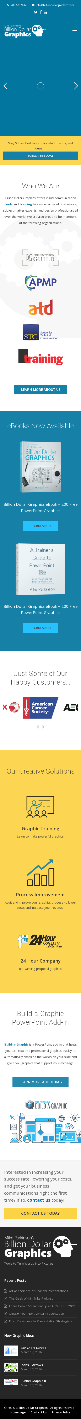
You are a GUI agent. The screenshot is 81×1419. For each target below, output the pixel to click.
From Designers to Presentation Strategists (40, 1321)
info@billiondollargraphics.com (55, 5)
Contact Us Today (40, 1213)
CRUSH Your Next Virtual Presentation (36, 1313)
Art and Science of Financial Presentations (38, 1291)
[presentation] (38, 727)
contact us (38, 1200)
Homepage (18, 1412)
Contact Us (39, 1412)
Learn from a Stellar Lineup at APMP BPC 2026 (42, 1306)
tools (8, 204)
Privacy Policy (61, 1412)
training (26, 204)
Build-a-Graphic (16, 1044)
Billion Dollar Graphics (32, 1408)
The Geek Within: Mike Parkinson (32, 1298)
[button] (74, 30)
